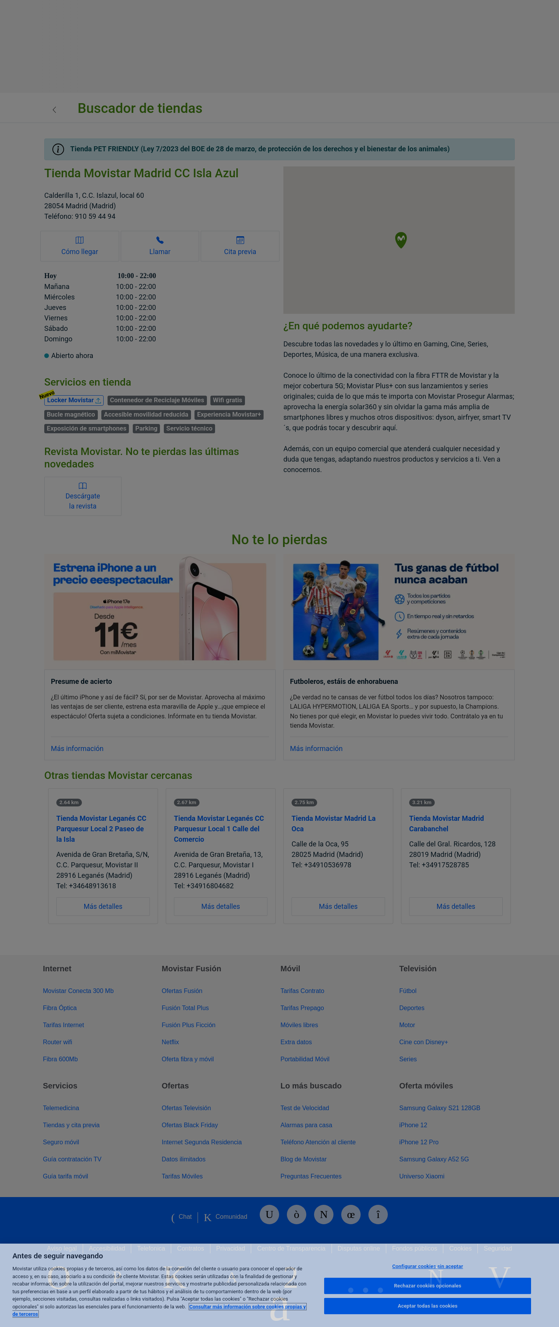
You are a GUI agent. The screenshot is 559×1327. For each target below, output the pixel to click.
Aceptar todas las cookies (428, 1306)
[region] (279, 1285)
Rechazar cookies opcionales (427, 1286)
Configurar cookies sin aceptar (427, 1266)
